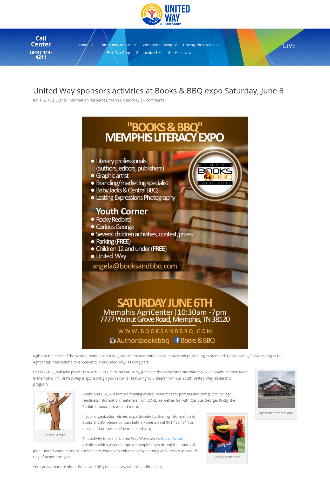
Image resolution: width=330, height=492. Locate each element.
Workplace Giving (157, 45)
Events (61, 100)
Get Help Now (179, 53)
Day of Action (172, 438)
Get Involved (146, 53)
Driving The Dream (199, 45)
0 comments (153, 100)
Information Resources (88, 100)
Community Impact (115, 45)
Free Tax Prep (118, 53)
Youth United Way (124, 100)
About (83, 45)
